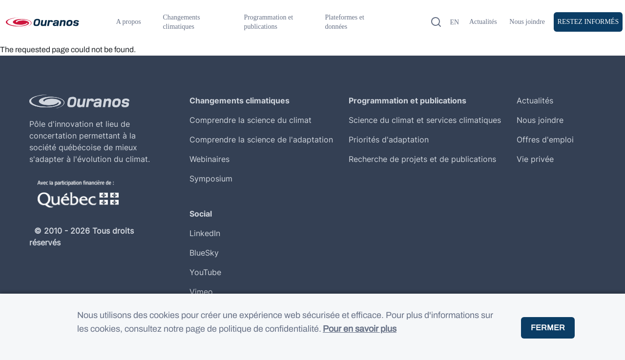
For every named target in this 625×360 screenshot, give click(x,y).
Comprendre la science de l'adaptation (261, 139)
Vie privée (535, 159)
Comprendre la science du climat (250, 120)
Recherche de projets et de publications (422, 159)
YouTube (205, 272)
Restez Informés (588, 21)
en (454, 22)
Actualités (483, 21)
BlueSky (204, 253)
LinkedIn (204, 233)
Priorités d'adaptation (389, 139)
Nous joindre (527, 21)
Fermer (548, 336)
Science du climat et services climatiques (425, 120)
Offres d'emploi (545, 139)
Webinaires (209, 159)
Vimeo (201, 292)
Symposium (210, 178)
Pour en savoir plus (359, 338)
